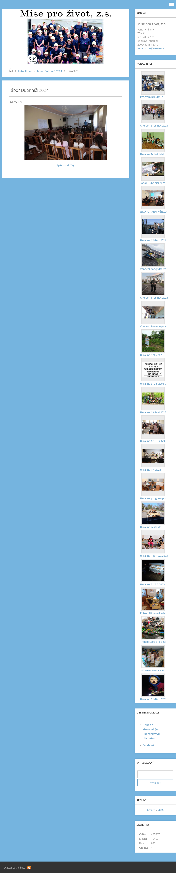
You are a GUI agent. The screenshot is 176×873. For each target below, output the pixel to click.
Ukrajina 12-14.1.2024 (153, 240)
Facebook (148, 745)
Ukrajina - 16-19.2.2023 (154, 555)
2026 (160, 810)
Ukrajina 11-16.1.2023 (153, 699)
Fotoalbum (24, 71)
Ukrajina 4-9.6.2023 (151, 355)
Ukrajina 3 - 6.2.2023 (152, 584)
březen (151, 810)
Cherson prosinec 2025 (154, 125)
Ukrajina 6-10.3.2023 (152, 441)
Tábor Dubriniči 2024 (49, 71)
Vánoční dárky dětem (153, 269)
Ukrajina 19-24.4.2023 (153, 412)
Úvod (11, 70)
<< (141, 810)
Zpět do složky (66, 165)
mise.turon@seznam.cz (151, 48)
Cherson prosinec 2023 (154, 297)
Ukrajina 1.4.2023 (150, 469)
